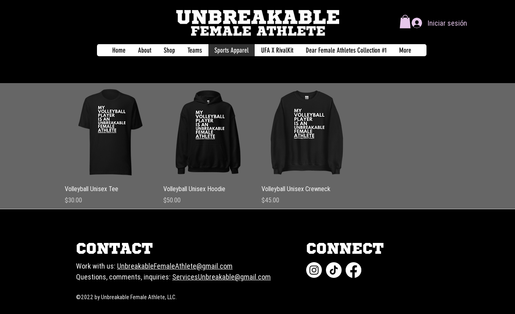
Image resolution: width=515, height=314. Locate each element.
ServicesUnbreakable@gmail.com (221, 276)
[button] (405, 21)
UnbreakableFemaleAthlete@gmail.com (175, 266)
